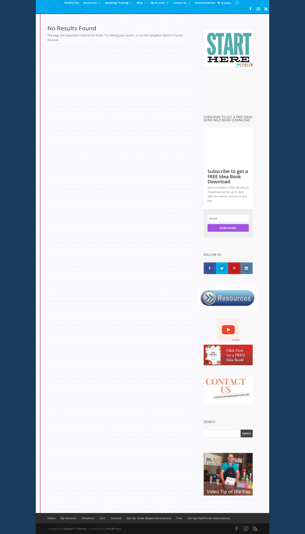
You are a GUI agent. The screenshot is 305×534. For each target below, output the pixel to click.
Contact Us (180, 3)
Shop (140, 3)
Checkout (88, 518)
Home (51, 518)
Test (179, 518)
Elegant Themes (75, 529)
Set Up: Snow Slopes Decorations (149, 518)
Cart (102, 518)
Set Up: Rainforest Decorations (209, 518)
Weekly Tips (71, 3)
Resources (90, 3)
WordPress (113, 529)
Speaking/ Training (116, 3)
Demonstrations (205, 3)
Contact (116, 518)
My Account (158, 3)
